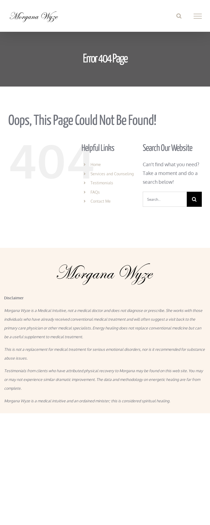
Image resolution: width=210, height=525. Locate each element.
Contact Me (101, 201)
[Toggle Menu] (198, 16)
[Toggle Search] (179, 16)
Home (96, 164)
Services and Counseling (112, 173)
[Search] (194, 199)
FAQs (95, 192)
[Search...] (165, 199)
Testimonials (102, 182)
